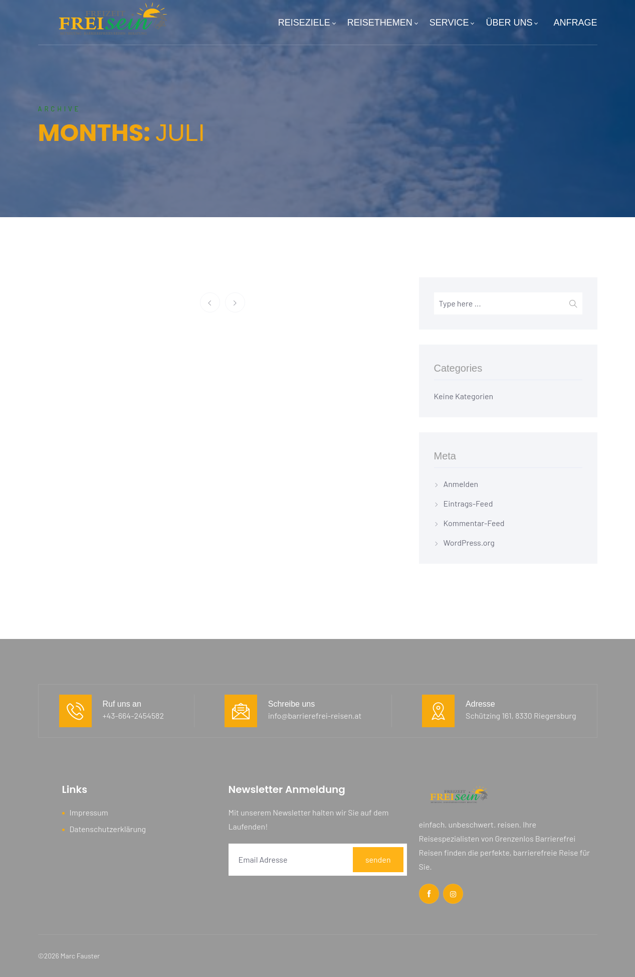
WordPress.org (469, 542)
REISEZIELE (306, 22)
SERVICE (452, 22)
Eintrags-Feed (468, 503)
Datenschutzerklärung (108, 829)
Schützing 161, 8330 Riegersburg (521, 715)
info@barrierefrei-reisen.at (315, 715)
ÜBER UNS (511, 22)
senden (378, 859)
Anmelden (461, 484)
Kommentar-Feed (474, 523)
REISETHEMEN (382, 22)
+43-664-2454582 (133, 715)
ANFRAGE (575, 23)
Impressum (89, 812)
